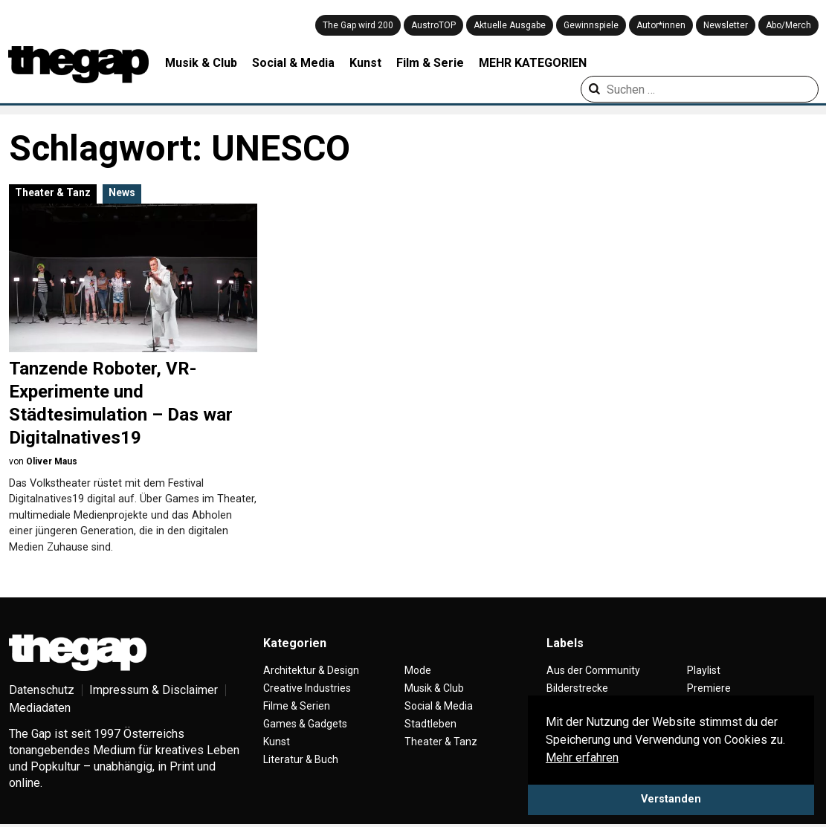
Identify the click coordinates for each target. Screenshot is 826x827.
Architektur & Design (311, 670)
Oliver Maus (51, 461)
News (122, 192)
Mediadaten (40, 708)
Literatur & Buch (300, 759)
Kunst (365, 63)
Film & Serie (430, 63)
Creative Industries (307, 688)
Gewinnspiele (591, 25)
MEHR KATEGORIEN (533, 63)
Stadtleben (430, 724)
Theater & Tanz (53, 192)
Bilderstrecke (577, 688)
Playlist (703, 670)
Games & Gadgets (305, 724)
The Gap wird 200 (358, 25)
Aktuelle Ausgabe (510, 25)
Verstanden (671, 799)
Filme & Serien (296, 706)
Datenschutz (41, 690)
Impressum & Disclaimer (153, 690)
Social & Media (293, 63)
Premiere (709, 688)
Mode (417, 670)
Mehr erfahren (582, 757)
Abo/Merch (788, 25)
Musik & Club (201, 63)
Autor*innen (660, 25)
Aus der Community (593, 670)
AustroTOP (433, 25)
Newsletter (725, 25)
